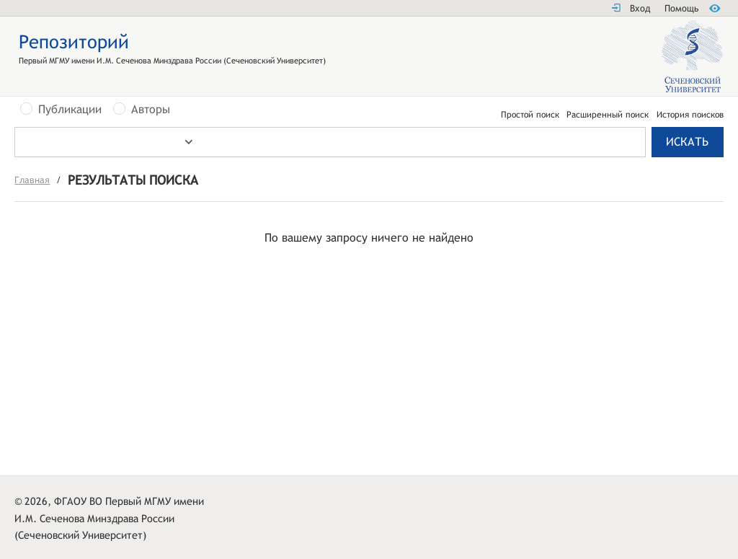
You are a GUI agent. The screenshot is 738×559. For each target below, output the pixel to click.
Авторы (150, 109)
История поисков (690, 114)
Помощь (681, 8)
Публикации (70, 109)
